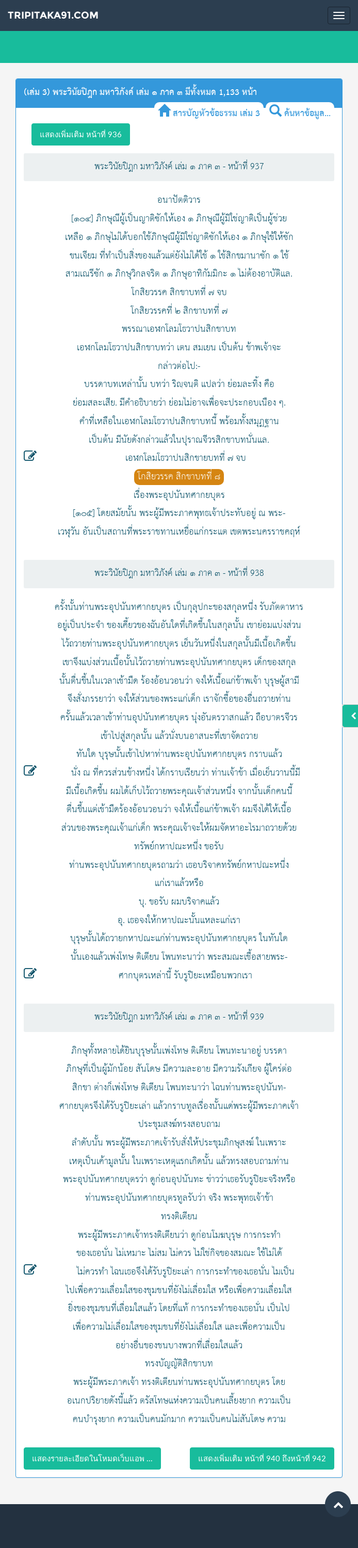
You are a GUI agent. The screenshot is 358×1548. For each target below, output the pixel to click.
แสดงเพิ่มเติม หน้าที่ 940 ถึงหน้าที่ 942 (262, 1458)
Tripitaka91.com (53, 15)
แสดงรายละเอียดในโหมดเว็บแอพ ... (92, 1458)
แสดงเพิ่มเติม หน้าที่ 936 (81, 134)
